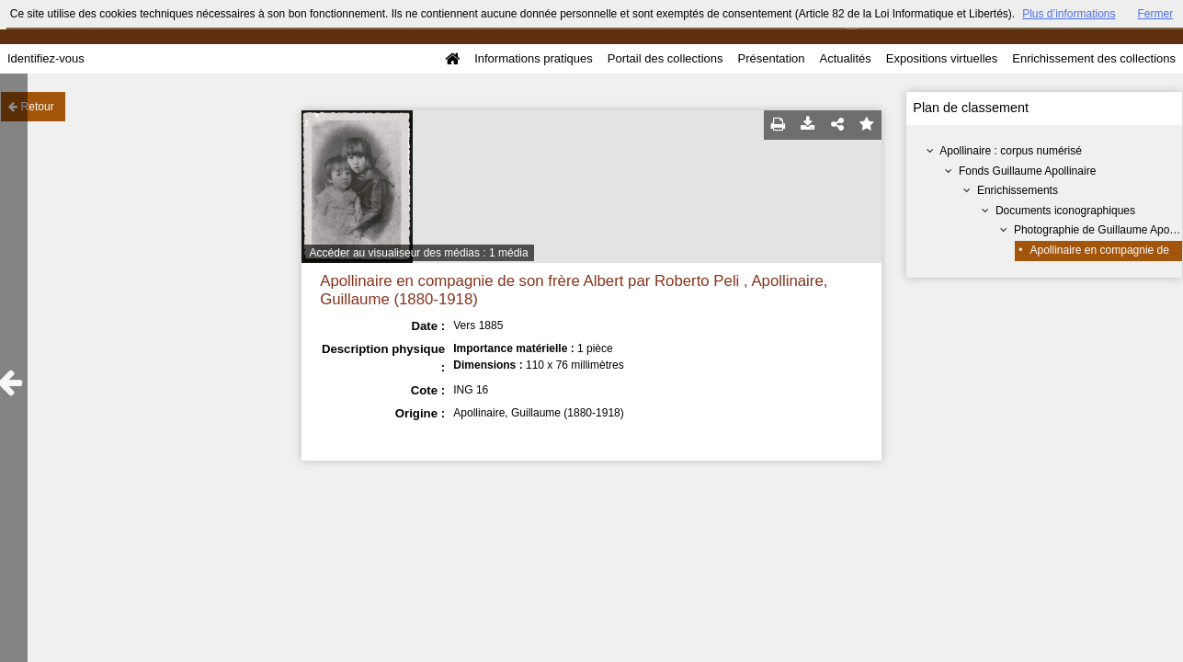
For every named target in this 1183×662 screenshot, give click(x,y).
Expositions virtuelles (941, 58)
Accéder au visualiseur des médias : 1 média (419, 252)
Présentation (770, 58)
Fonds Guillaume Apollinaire (1027, 171)
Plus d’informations (1068, 13)
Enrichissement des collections (1094, 58)
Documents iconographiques (1065, 210)
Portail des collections (665, 58)
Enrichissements (1017, 190)
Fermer (1156, 13)
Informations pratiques (533, 58)
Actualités (844, 58)
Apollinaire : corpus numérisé (1010, 150)
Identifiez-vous (46, 58)
